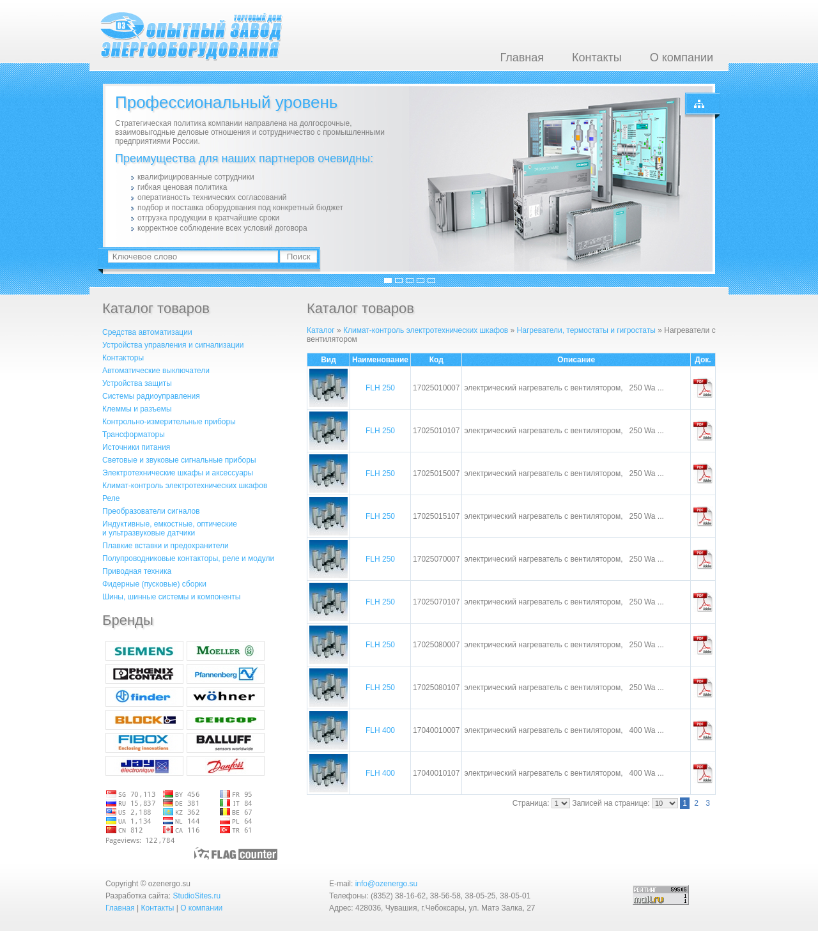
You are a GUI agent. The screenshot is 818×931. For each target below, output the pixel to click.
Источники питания (136, 447)
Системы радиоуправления (151, 396)
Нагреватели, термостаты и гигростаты (586, 330)
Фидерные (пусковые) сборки (154, 584)
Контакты (597, 57)
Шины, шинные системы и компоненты (171, 596)
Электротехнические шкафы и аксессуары (177, 472)
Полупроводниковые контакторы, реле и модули (188, 558)
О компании (681, 57)
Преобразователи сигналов (151, 511)
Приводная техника (136, 571)
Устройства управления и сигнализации (172, 345)
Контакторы (123, 357)
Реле (111, 498)
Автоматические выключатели (156, 370)
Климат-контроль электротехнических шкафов (184, 485)
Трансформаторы (133, 434)
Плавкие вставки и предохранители (165, 545)
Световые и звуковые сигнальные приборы (179, 460)
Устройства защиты (137, 383)
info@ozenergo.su (386, 883)
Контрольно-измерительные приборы (169, 421)
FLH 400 (380, 730)
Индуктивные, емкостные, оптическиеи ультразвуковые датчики (169, 528)
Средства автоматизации (147, 332)
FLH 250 (380, 387)
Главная (522, 57)
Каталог (321, 330)
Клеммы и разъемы (137, 408)
